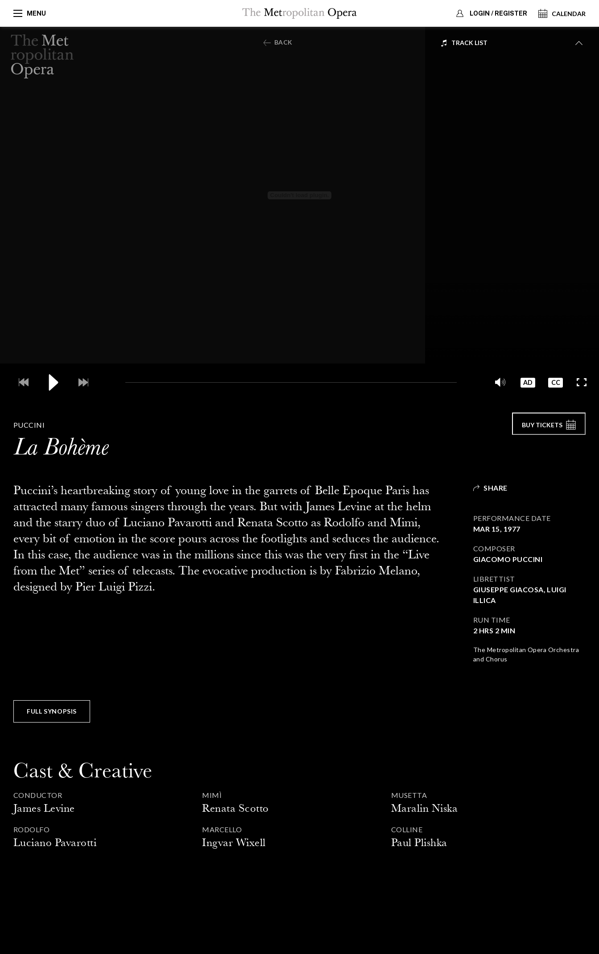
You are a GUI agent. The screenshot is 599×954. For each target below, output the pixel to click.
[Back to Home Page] (42, 56)
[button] (497, 381)
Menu (29, 13)
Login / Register (490, 13)
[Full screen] (581, 381)
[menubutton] (511, 43)
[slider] (291, 381)
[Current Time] (107, 381)
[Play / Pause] (52, 381)
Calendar (562, 13)
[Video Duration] (474, 381)
